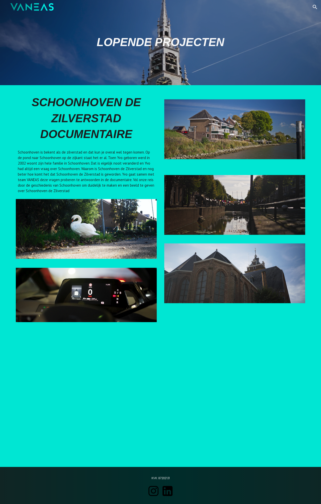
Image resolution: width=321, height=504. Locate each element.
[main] (160, 43)
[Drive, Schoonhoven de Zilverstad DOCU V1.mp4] (160, 397)
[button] (315, 7)
